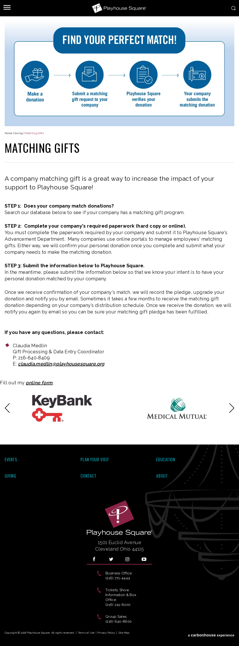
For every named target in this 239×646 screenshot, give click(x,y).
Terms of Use (86, 632)
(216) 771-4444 (117, 578)
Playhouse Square (119, 8)
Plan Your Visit (95, 459)
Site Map (124, 632)
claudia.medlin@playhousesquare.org (61, 364)
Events (11, 459)
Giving (18, 133)
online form (39, 383)
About (162, 476)
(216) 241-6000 (117, 605)
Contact (89, 476)
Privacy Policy (106, 632)
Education (165, 459)
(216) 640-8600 (118, 621)
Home (8, 133)
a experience (211, 634)
